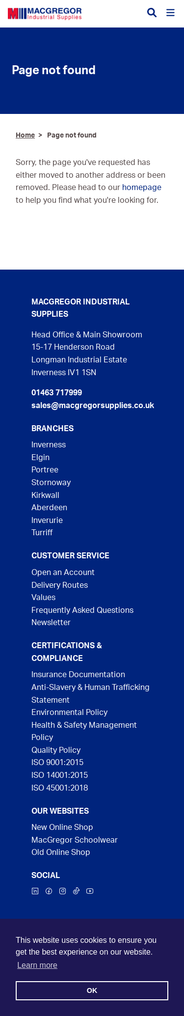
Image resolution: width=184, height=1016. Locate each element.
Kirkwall (45, 495)
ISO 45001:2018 (59, 788)
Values (43, 598)
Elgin (40, 458)
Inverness (48, 445)
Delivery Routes (59, 585)
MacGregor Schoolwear (74, 840)
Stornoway (51, 483)
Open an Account (63, 573)
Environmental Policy (69, 712)
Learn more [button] (37, 965)
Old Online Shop (60, 852)
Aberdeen (49, 508)
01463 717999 (56, 393)
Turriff (42, 533)
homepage (141, 188)
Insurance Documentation (78, 675)
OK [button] (92, 990)
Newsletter (51, 623)
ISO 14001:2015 (59, 775)
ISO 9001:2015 (57, 763)
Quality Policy (55, 750)
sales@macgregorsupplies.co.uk (92, 406)
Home (25, 135)
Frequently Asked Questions (82, 610)
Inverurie (47, 520)
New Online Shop (62, 827)
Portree (44, 470)
